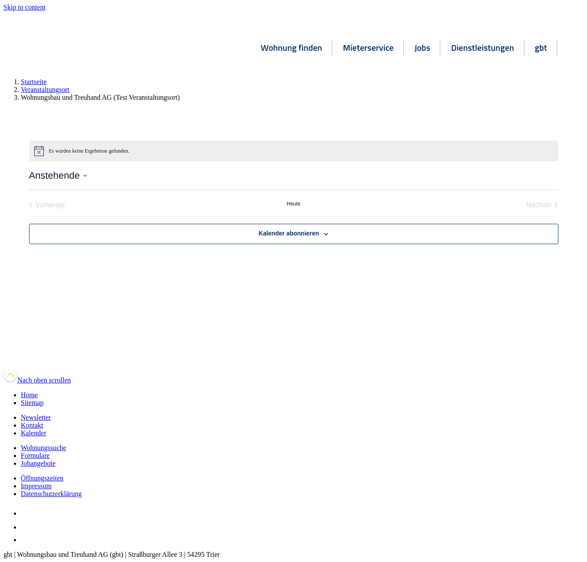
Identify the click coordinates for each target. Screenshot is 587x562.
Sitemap (32, 402)
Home (29, 395)
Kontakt (32, 425)
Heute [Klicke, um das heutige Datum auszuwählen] (293, 204)
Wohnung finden (291, 47)
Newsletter (36, 417)
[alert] (293, 150)
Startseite (34, 81)
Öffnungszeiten (42, 478)
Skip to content (24, 7)
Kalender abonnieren (289, 233)
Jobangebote (38, 463)
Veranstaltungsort (45, 89)
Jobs (422, 47)
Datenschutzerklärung (51, 493)
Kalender (33, 433)
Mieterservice (368, 47)
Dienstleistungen (482, 47)
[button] (571, 49)
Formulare (35, 455)
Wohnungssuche (43, 447)
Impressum (36, 486)
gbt (541, 47)
